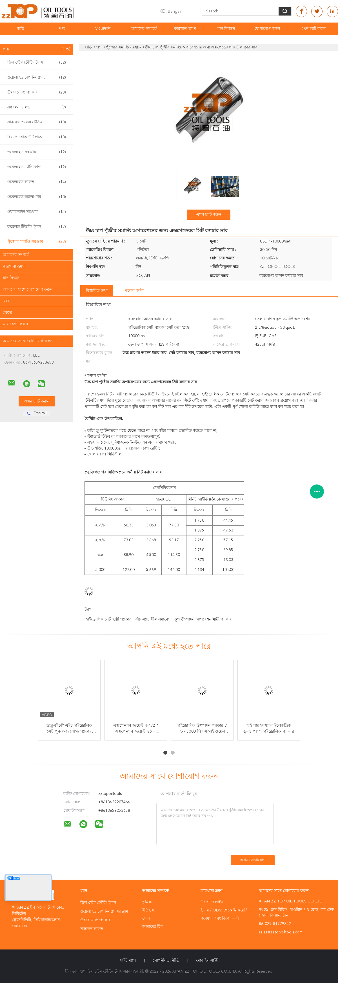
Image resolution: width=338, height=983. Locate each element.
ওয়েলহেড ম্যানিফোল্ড (36, 167)
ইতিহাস (148, 910)
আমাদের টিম (152, 927)
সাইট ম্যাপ (128, 960)
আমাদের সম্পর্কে (144, 29)
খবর (6, 301)
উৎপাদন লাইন (212, 902)
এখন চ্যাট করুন (313, 29)
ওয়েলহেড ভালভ (36, 182)
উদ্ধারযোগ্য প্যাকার (36, 92)
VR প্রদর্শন (102, 29)
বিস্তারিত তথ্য (97, 291)
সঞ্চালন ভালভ (36, 107)
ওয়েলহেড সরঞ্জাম (36, 152)
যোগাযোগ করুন (267, 29)
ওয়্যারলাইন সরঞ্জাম (36, 212)
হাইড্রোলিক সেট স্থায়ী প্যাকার (109, 619)
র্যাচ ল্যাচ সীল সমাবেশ (152, 619)
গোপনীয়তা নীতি (166, 960)
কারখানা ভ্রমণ (185, 29)
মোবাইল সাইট (207, 960)
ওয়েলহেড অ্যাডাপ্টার (36, 197)
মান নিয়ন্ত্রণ (226, 29)
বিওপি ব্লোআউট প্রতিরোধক (36, 137)
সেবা (146, 918)
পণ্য (62, 29)
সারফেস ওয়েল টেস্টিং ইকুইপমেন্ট (36, 122)
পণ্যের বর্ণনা (134, 291)
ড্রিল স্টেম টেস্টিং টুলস (36, 62)
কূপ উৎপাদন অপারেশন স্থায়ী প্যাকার (203, 619)
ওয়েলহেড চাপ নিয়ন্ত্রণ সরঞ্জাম (36, 77)
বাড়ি (20, 29)
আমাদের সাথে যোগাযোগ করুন (27, 290)
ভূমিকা (147, 902)
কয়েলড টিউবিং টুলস (36, 227)
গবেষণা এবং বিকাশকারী (220, 918)
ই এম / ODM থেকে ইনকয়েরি (224, 910)
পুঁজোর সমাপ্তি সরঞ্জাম (36, 241)
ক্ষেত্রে (7, 313)
